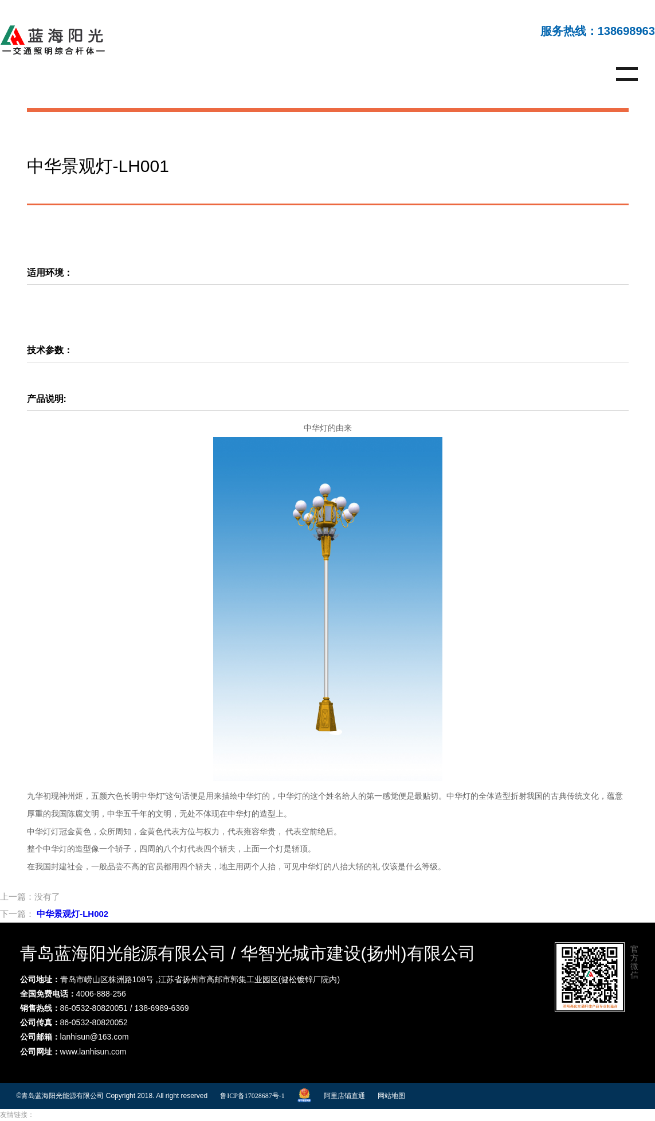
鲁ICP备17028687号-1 (252, 1096)
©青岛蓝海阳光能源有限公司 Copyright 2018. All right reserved (112, 1096)
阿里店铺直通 (344, 1096)
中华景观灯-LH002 (72, 914)
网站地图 (391, 1096)
